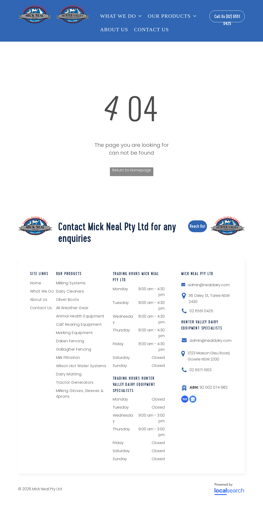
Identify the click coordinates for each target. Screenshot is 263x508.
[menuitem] (123, 16)
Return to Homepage (131, 170)
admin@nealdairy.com (209, 285)
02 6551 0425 (201, 311)
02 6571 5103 (200, 370)
